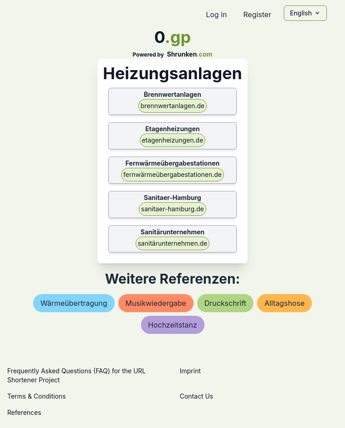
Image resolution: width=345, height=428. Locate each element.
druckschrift (225, 303)
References (24, 412)
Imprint (190, 371)
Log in (216, 14)
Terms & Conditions (36, 396)
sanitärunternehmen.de (173, 243)
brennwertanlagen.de (172, 105)
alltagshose (284, 303)
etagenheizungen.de (173, 140)
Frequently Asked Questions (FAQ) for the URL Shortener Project (76, 375)
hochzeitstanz (172, 324)
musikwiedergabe (156, 303)
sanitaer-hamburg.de (172, 209)
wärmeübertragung (73, 303)
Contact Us (197, 396)
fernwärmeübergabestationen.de (172, 174)
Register (257, 14)
